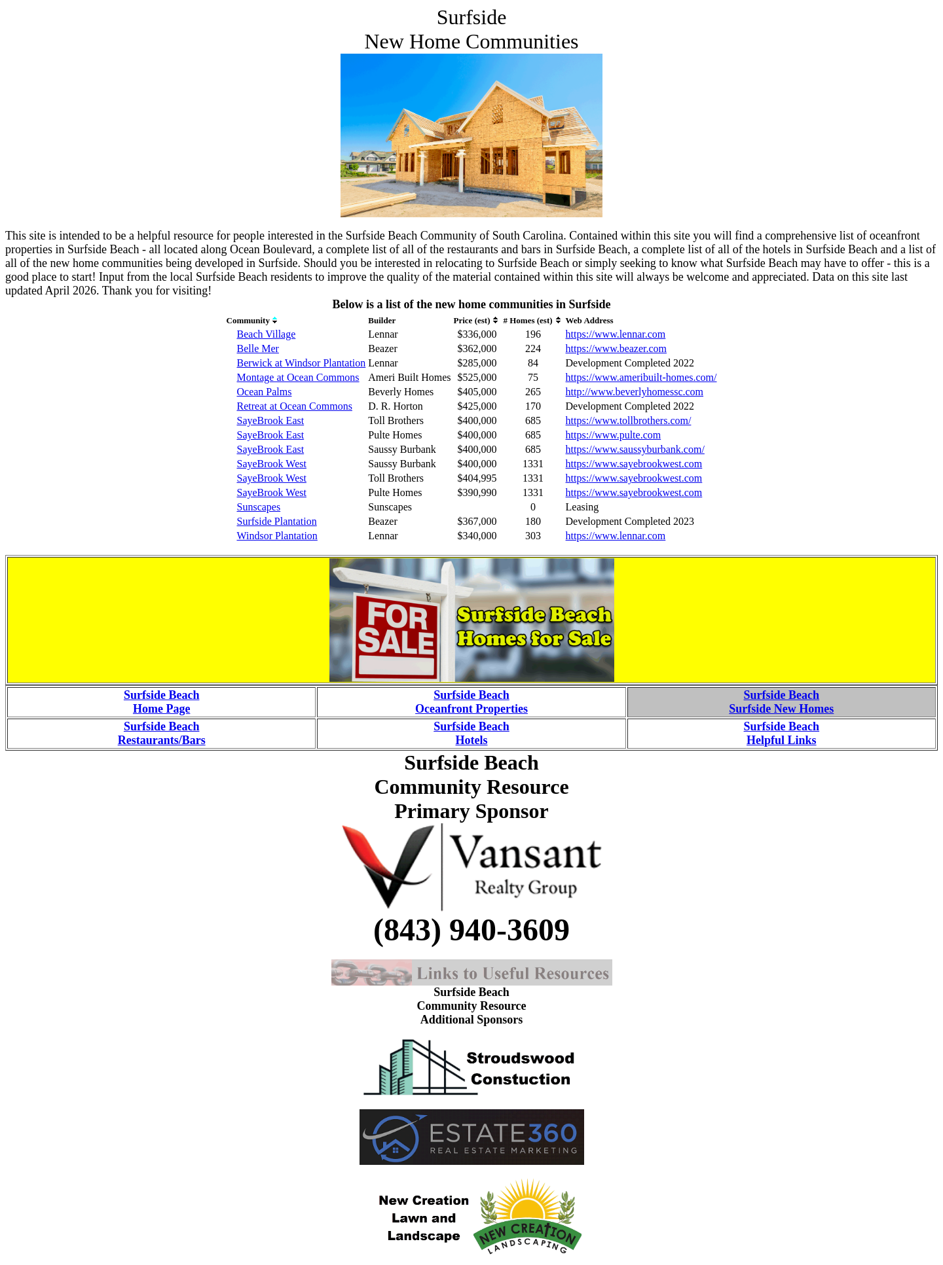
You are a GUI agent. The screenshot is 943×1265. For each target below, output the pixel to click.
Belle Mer (258, 348)
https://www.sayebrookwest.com (634, 463)
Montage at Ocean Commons (298, 377)
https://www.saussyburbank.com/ (635, 449)
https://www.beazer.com (616, 348)
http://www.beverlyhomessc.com (634, 391)
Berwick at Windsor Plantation (301, 362)
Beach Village (266, 334)
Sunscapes (259, 506)
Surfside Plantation (277, 521)
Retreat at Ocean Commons (294, 406)
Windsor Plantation (277, 535)
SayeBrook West (271, 463)
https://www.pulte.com (613, 434)
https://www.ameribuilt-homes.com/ (641, 377)
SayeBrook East (271, 420)
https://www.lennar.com (616, 334)
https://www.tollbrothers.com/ (629, 420)
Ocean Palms (264, 391)
